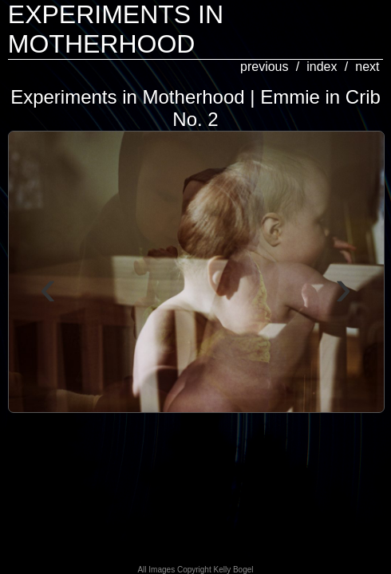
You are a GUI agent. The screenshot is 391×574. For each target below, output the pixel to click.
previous (264, 66)
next (367, 66)
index (321, 66)
